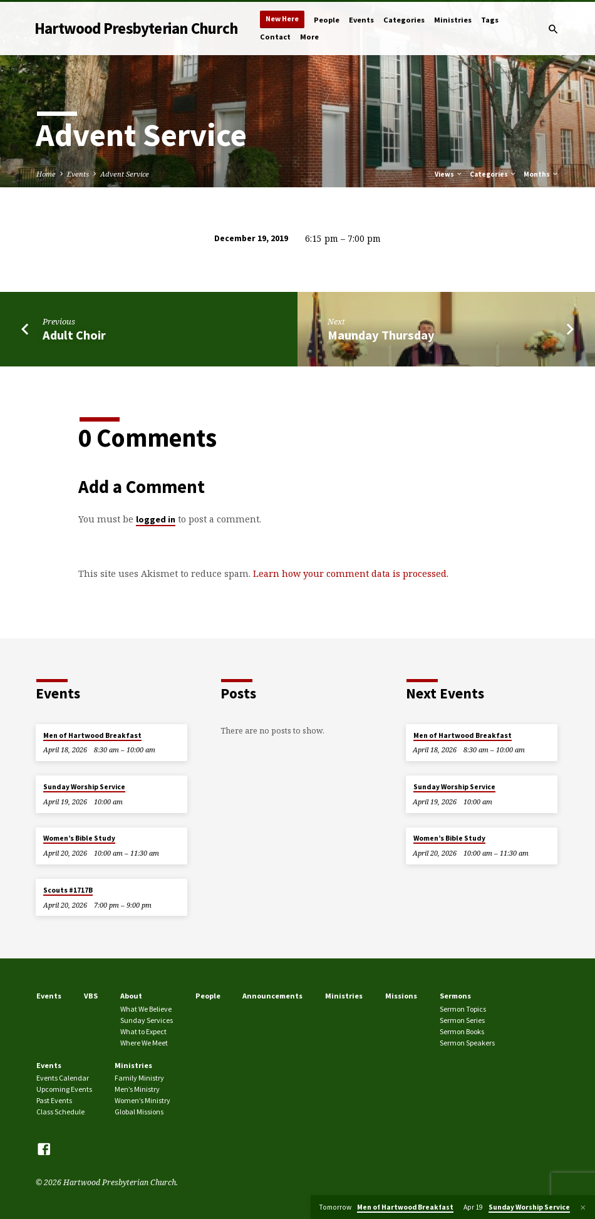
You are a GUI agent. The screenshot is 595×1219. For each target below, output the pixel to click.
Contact (275, 36)
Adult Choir (74, 335)
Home (46, 174)
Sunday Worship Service (84, 786)
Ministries (453, 19)
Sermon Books (462, 1031)
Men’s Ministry (137, 1089)
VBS (91, 995)
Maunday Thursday (381, 335)
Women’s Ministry (142, 1100)
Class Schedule (60, 1111)
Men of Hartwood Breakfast (92, 735)
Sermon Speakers (467, 1042)
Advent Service (124, 174)
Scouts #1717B (68, 890)
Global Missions (139, 1111)
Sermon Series (462, 1020)
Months (541, 174)
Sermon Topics (463, 1009)
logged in (155, 519)
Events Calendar (62, 1077)
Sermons (455, 995)
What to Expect (143, 1031)
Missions (401, 995)
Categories (404, 19)
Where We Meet (144, 1042)
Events (361, 19)
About (131, 995)
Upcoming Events (64, 1089)
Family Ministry (139, 1077)
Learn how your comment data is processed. (350, 573)
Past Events (54, 1100)
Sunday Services (146, 1020)
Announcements (272, 995)
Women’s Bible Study (79, 838)
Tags (490, 19)
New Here (282, 18)
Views (449, 174)
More (309, 36)
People (326, 19)
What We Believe (146, 1009)
